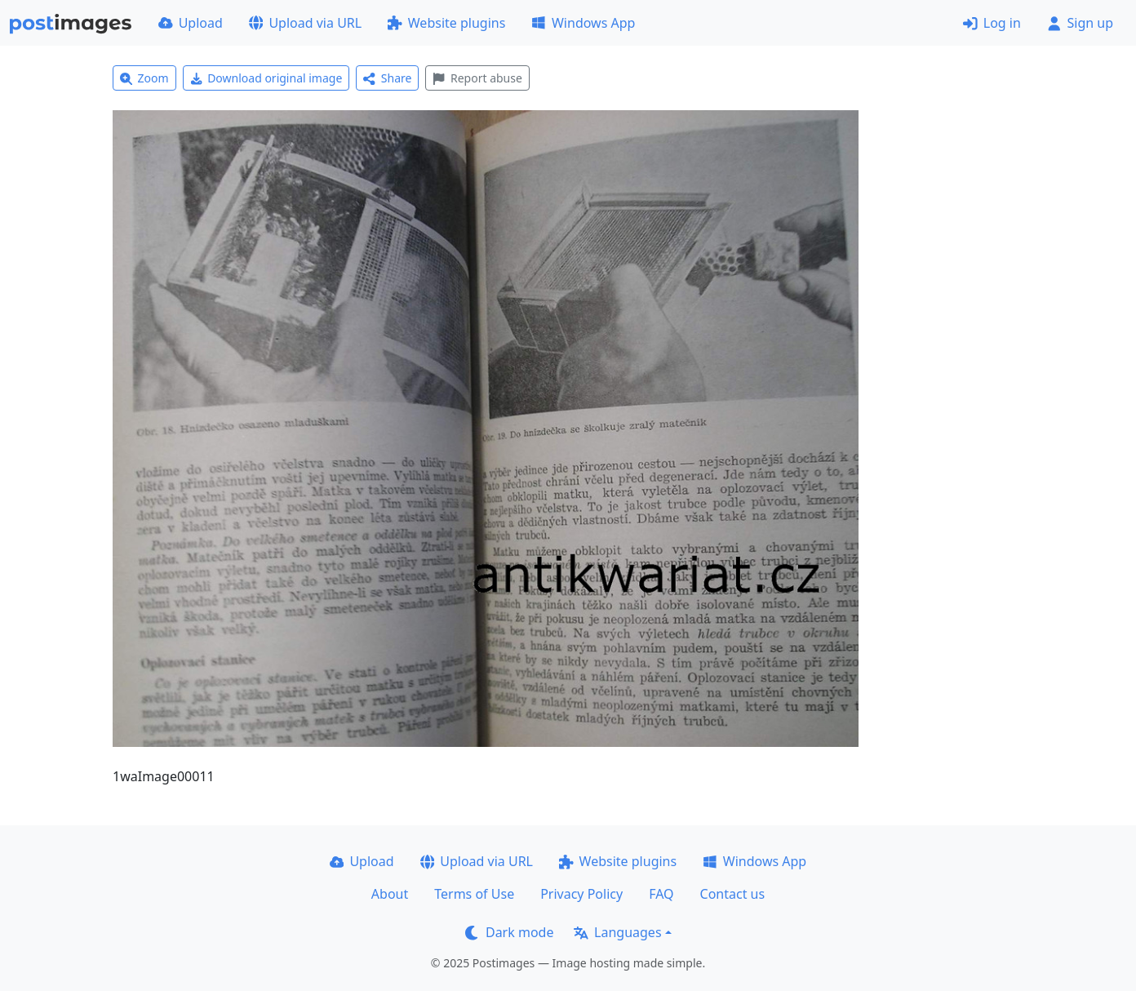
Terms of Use (474, 894)
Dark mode (509, 932)
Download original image (266, 78)
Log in (992, 23)
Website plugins (446, 23)
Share (387, 78)
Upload (190, 23)
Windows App (583, 23)
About (389, 894)
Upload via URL (305, 23)
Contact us (732, 894)
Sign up (1080, 23)
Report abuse (477, 78)
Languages (617, 932)
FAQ (661, 894)
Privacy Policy (581, 894)
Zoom (144, 78)
